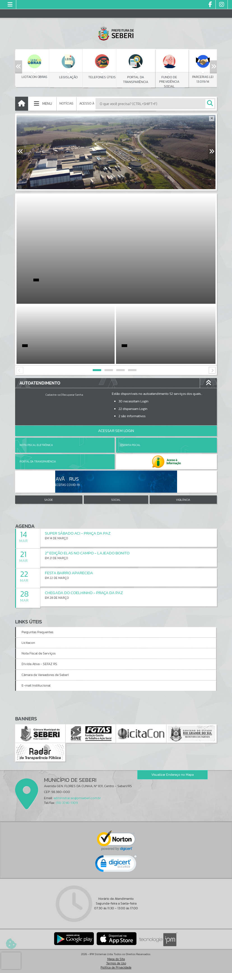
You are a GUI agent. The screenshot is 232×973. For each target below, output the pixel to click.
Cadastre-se (53, 395)
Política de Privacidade (116, 967)
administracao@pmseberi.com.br (77, 798)
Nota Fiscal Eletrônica (36, 445)
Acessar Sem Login (116, 431)
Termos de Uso (116, 963)
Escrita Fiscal (130, 445)
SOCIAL (115, 500)
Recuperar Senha (72, 395)
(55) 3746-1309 (67, 802)
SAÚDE (48, 500)
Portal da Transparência (38, 461)
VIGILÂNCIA (183, 500)
